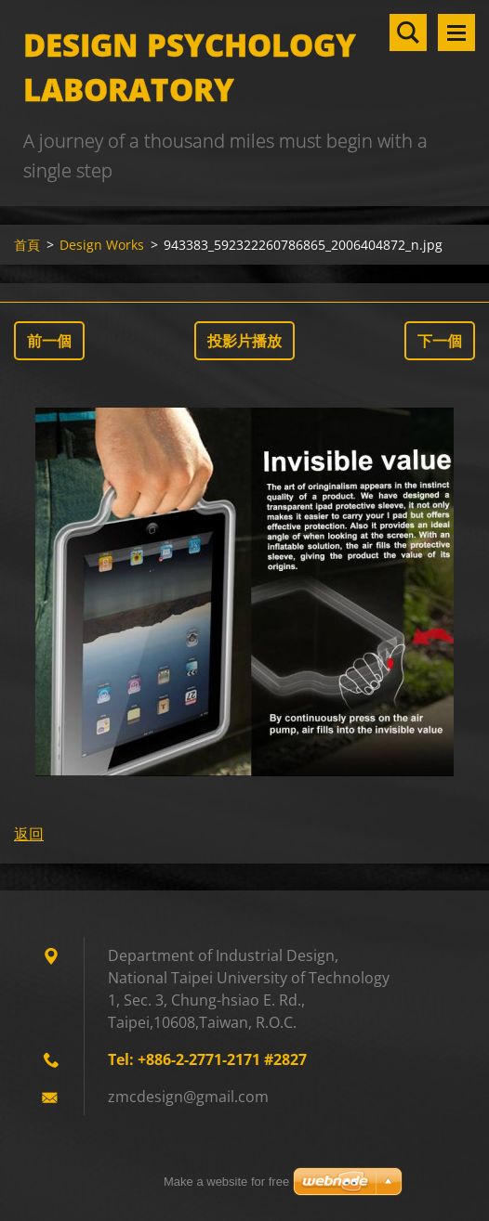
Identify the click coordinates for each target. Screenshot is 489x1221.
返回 (29, 834)
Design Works (101, 244)
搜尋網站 (408, 32)
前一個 (49, 341)
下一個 (439, 341)
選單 (456, 32)
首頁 (27, 244)
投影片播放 (244, 341)
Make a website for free (226, 1182)
